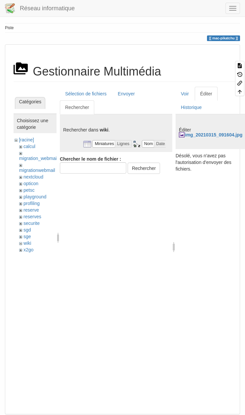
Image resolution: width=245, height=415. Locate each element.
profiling (31, 203)
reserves (32, 216)
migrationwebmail (37, 170)
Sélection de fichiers (85, 93)
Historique (191, 107)
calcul (29, 146)
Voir (185, 93)
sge (27, 236)
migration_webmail (38, 158)
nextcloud (33, 177)
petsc (28, 190)
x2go (28, 249)
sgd (27, 230)
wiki (27, 243)
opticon (30, 183)
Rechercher (77, 107)
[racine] (26, 139)
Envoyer (126, 93)
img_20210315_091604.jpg (213, 134)
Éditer (206, 93)
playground (34, 196)
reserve (31, 210)
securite (31, 223)
